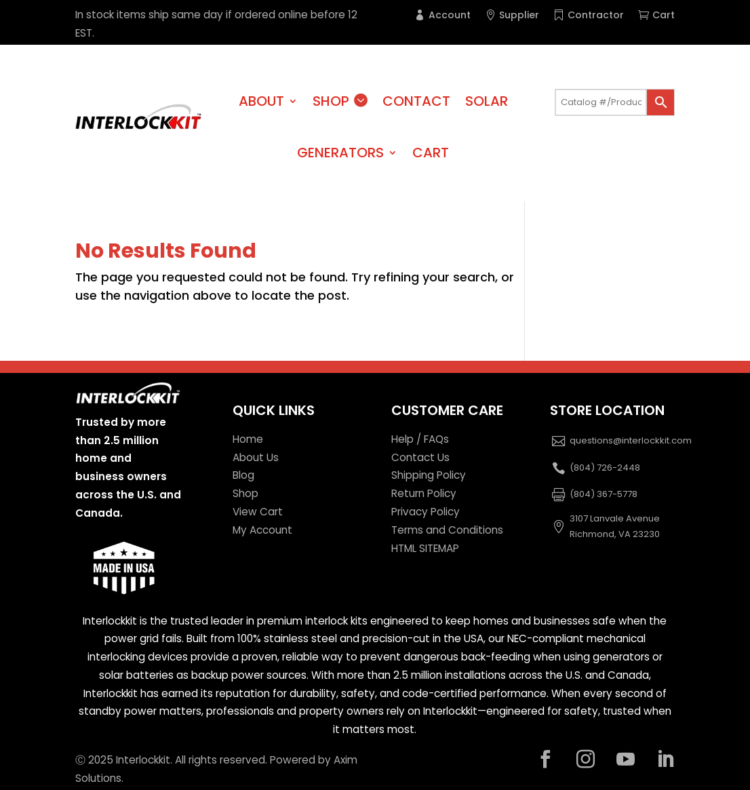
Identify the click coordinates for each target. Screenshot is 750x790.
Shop (331, 101)
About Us (256, 457)
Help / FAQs (420, 439)
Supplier (519, 15)
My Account (262, 530)
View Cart (258, 512)
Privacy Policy (425, 512)
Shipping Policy (428, 475)
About (261, 101)
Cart (663, 15)
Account (450, 15)
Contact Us (420, 457)
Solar (486, 101)
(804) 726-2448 (605, 467)
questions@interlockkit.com (631, 440)
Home (248, 439)
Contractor (596, 15)
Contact (416, 101)
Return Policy (423, 493)
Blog (243, 475)
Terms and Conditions (447, 530)
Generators (340, 152)
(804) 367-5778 (603, 494)
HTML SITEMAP (425, 548)
